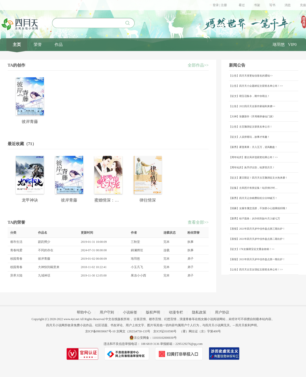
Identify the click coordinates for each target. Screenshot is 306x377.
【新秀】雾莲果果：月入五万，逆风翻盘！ (253, 147)
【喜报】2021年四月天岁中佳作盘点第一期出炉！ (257, 259)
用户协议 (222, 312)
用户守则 (107, 312)
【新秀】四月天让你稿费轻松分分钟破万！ (253, 198)
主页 (17, 44)
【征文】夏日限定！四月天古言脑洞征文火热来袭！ (258, 177)
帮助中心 (84, 312)
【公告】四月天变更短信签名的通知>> (251, 75)
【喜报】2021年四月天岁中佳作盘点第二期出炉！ (257, 238)
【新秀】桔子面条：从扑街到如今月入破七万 (254, 218)
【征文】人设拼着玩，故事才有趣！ (249, 136)
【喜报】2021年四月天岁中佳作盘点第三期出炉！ (257, 228)
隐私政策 (199, 312)
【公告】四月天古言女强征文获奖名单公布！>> (256, 269)
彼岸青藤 (44, 258)
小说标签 (130, 312)
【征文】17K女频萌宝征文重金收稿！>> (252, 249)
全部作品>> (198, 65)
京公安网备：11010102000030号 (155, 338)
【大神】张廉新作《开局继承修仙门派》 (252, 116)
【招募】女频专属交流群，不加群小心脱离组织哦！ (258, 208)
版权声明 (153, 312)
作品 (59, 44)
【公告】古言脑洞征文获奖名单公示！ (250, 126)
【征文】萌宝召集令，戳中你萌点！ (249, 96)
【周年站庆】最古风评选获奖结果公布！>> (253, 157)
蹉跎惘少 (44, 242)
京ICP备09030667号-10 (100, 331)
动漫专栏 (176, 312)
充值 (303, 5)
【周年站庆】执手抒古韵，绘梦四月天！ (252, 167)
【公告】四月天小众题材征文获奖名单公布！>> (256, 85)
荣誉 (38, 44)
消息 (288, 5)
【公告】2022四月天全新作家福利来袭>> (252, 106)
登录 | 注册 (220, 5)
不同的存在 (45, 250)
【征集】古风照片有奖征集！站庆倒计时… (253, 187)
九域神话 (44, 275)
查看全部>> (198, 222)
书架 (257, 5)
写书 (272, 5)
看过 (242, 5)
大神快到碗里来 (48, 267)
